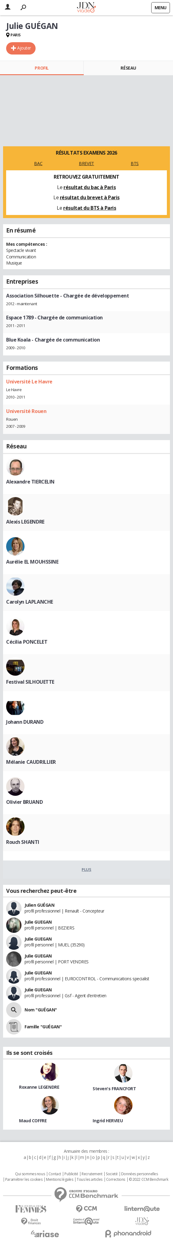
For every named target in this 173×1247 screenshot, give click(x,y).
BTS (135, 163)
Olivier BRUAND (24, 802)
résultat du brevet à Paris (90, 197)
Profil (41, 68)
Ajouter (24, 48)
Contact (54, 1174)
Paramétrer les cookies (24, 1179)
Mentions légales (59, 1179)
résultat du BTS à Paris (89, 207)
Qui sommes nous (30, 1174)
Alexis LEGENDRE (25, 521)
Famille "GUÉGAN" (43, 1027)
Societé (111, 1174)
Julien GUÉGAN (40, 905)
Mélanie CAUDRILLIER (31, 762)
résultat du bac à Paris (89, 187)
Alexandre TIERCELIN (30, 481)
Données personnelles (139, 1174)
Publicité (71, 1174)
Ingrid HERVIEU (108, 1121)
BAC (38, 163)
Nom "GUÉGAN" (41, 1010)
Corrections (115, 1179)
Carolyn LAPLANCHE (29, 601)
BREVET (86, 163)
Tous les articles (89, 1179)
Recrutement (92, 1174)
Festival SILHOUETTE (30, 681)
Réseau (128, 68)
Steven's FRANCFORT (114, 1088)
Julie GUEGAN (38, 922)
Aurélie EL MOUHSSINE (32, 561)
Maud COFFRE (33, 1121)
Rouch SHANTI (22, 842)
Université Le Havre (29, 381)
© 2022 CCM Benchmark (148, 1179)
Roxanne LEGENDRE (39, 1087)
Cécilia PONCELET (26, 641)
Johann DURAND (25, 722)
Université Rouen (26, 411)
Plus (86, 869)
